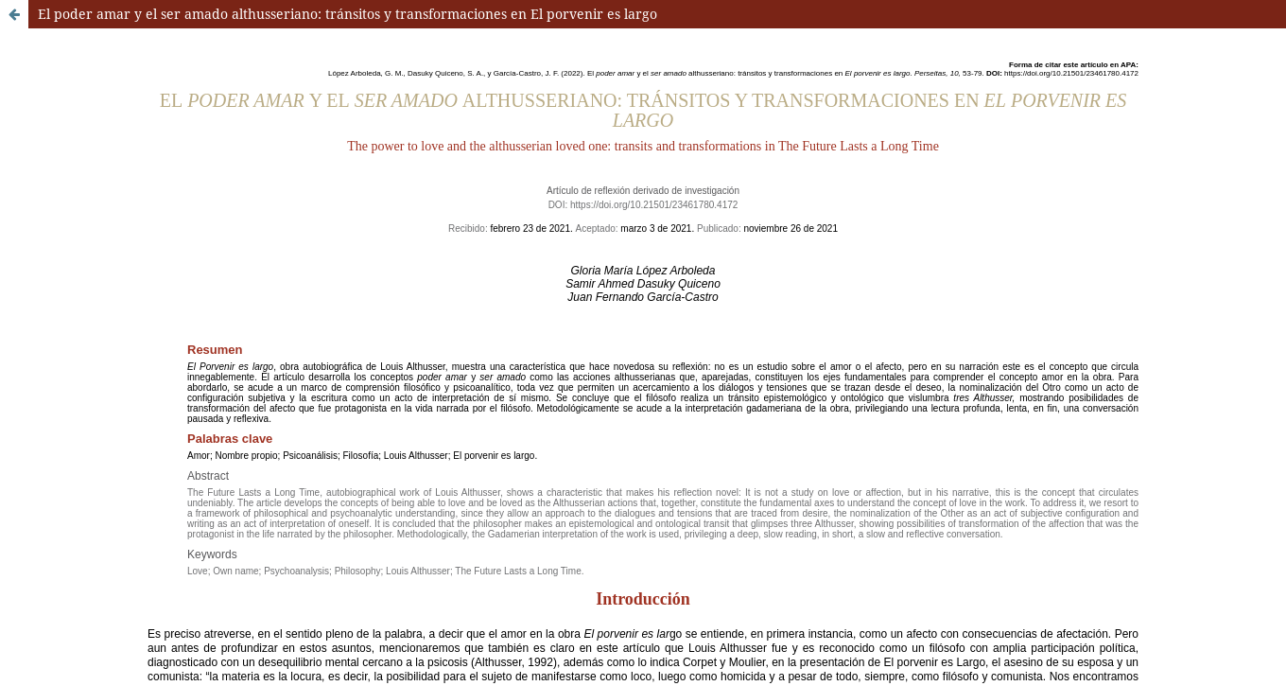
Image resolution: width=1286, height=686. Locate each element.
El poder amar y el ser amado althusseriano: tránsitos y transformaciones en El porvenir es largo (347, 14)
